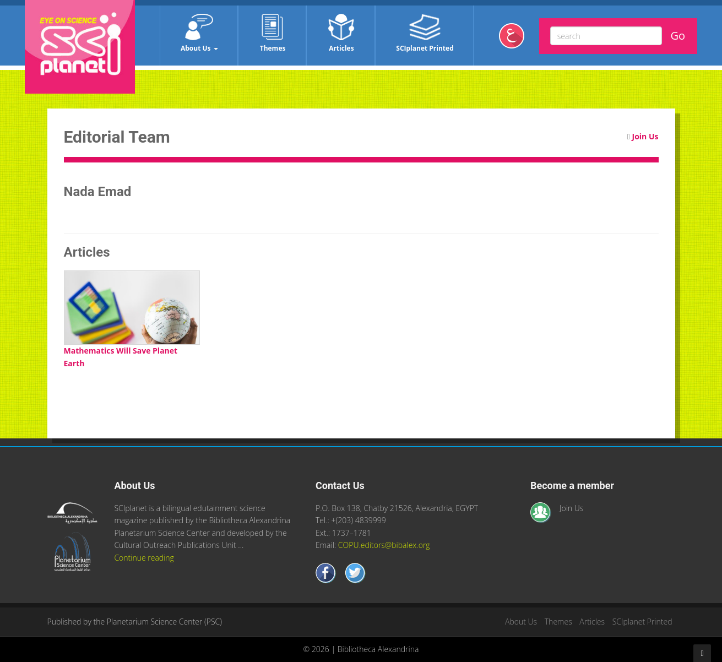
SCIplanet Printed (424, 33)
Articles (341, 33)
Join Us (645, 136)
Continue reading (143, 557)
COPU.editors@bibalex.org (384, 545)
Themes (273, 33)
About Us (199, 33)
